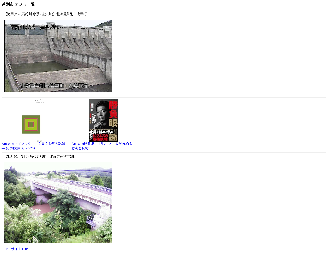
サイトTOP (19, 249)
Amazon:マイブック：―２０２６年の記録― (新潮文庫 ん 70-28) (33, 144)
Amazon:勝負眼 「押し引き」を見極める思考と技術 (103, 144)
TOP (5, 249)
